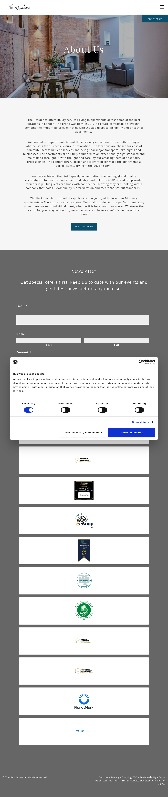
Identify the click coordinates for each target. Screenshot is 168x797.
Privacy (115, 777)
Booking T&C (130, 777)
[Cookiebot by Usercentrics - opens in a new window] (141, 362)
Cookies (104, 777)
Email (21, 306)
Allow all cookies (132, 432)
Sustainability (148, 777)
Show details (140, 422)
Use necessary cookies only (83, 432)
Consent (23, 352)
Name (20, 334)
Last (116, 344)
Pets (118, 780)
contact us (155, 19)
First (49, 344)
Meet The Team (84, 226)
